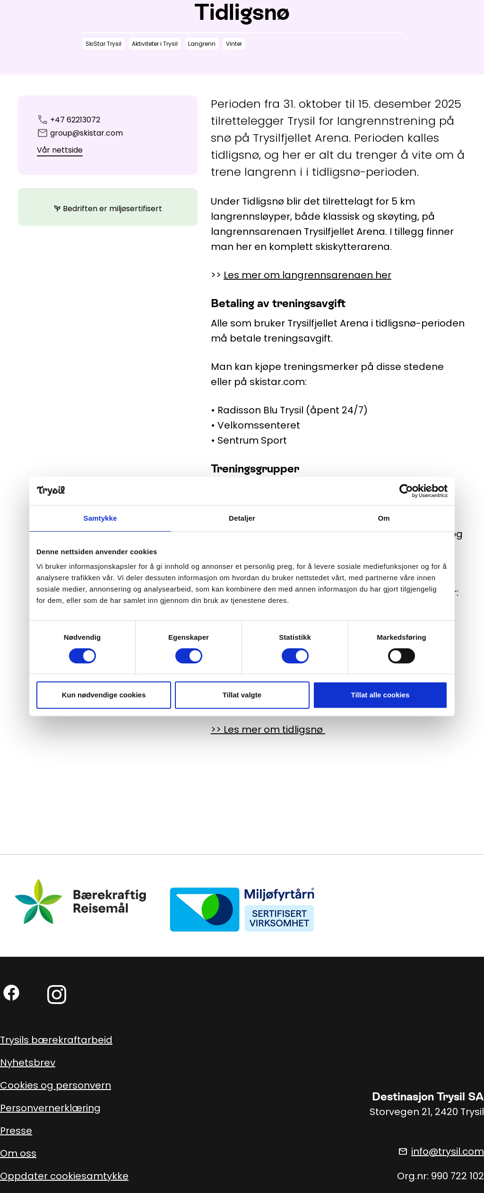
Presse (16, 1130)
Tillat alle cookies (380, 695)
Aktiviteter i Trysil (155, 44)
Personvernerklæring (50, 1108)
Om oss (18, 1153)
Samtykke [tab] (100, 518)
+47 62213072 (75, 119)
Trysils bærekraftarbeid (56, 1040)
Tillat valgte (242, 695)
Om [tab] (383, 518)
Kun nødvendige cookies (104, 695)
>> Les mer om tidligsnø (268, 729)
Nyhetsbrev (27, 1062)
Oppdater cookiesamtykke (64, 1176)
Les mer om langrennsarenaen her (307, 275)
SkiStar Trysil (103, 44)
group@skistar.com (86, 133)
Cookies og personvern (55, 1085)
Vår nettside (60, 150)
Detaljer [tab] (242, 518)
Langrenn (202, 44)
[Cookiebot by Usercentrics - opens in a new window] (406, 491)
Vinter (234, 44)
